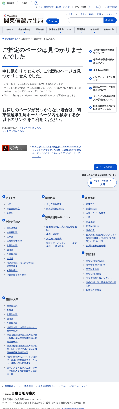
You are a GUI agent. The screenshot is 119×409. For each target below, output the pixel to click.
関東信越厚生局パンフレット (100, 272)
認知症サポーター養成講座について (104, 88)
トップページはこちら (30, 127)
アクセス (12, 196)
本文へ (72, 14)
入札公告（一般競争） (97, 210)
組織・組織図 (52, 225)
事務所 (10, 210)
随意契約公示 (92, 223)
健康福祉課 (12, 227)
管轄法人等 (13, 292)
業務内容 (51, 196)
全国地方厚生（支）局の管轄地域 (61, 220)
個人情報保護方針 (47, 378)
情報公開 (91, 250)
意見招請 (90, 218)
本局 (9, 201)
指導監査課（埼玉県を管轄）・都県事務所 (22, 259)
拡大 (97, 7)
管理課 (10, 253)
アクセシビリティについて (74, 378)
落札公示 (90, 227)
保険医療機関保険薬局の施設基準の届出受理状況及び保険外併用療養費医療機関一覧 (22, 340)
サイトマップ (111, 14)
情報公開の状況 (93, 268)
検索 (111, 20)
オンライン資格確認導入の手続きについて (104, 98)
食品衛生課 (12, 240)
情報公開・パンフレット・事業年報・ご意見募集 (61, 236)
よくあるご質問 (100, 70)
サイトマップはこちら (13, 131)
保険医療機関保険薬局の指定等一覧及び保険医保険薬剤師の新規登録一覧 (22, 330)
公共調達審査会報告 (96, 242)
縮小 (90, 7)
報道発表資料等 (93, 284)
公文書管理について (96, 259)
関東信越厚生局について (60, 213)
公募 (88, 214)
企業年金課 (12, 248)
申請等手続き (14, 217)
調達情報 (91, 196)
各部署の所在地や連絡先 (72, 401)
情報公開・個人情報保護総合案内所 (101, 278)
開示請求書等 (92, 264)
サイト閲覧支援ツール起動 (50, 7)
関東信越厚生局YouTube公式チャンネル (104, 107)
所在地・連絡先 (54, 230)
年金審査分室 (13, 205)
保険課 (10, 244)
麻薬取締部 (12, 265)
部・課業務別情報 (55, 205)
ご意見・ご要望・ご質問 (90, 14)
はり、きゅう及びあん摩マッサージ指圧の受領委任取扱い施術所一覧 (22, 362)
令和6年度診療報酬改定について (103, 61)
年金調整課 (12, 222)
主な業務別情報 (54, 201)
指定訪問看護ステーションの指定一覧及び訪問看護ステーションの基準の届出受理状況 (22, 351)
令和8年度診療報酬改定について (103, 51)
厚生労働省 (112, 7)
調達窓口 (90, 201)
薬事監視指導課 (14, 235)
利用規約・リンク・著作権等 (19, 378)
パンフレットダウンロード (104, 79)
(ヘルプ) (66, 7)
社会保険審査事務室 (16, 269)
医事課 (10, 231)
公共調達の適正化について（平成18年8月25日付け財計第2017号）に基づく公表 (101, 235)
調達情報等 (91, 205)
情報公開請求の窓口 (96, 255)
